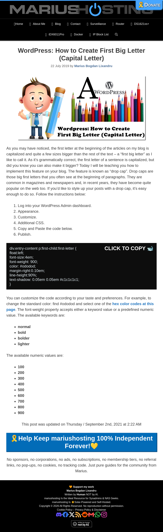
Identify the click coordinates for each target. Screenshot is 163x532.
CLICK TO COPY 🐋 (129, 248)
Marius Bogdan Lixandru (81, 490)
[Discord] (59, 514)
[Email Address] (91, 514)
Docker (77, 35)
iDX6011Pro (54, 35)
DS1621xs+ (140, 24)
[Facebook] (65, 514)
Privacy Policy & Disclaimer (90, 509)
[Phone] (85, 514)
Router (118, 24)
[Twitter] (72, 514)
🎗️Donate (149, 5)
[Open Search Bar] (116, 34)
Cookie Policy (64, 509)
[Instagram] (104, 514)
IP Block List (99, 35)
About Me (37, 24)
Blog (56, 24)
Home (18, 24)
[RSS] (78, 514)
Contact (74, 24)
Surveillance (96, 24)
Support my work (83, 486)
